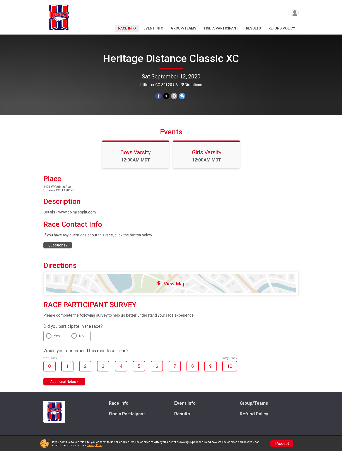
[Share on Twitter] (166, 96)
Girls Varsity (206, 155)
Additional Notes (63, 384)
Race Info (127, 28)
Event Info (153, 28)
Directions (193, 85)
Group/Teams (183, 28)
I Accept (282, 443)
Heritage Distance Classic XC (171, 58)
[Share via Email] (174, 96)
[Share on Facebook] (159, 96)
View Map (171, 286)
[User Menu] (295, 13)
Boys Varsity (135, 155)
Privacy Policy (95, 445)
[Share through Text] (181, 96)
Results (253, 28)
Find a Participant (221, 28)
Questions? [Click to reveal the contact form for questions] (57, 248)
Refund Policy (281, 28)
